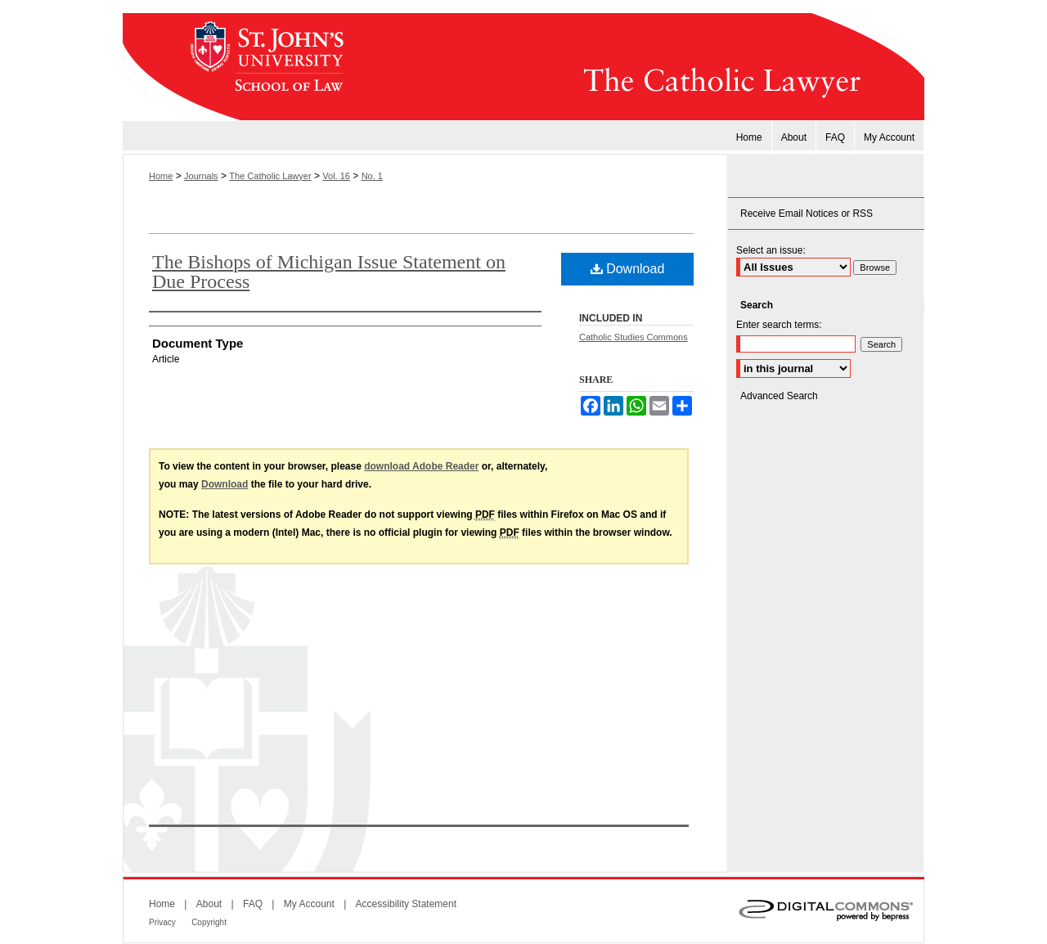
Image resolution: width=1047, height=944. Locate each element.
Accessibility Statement (406, 904)
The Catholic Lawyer (642, 67)
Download (628, 269)
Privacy (162, 922)
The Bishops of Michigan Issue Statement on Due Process (329, 271)
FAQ (253, 904)
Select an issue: (771, 250)
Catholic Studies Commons (633, 337)
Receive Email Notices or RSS (806, 213)
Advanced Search (779, 396)
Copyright (209, 922)
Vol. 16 (336, 176)
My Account (309, 904)
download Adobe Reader (421, 466)
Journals (201, 176)
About (209, 904)
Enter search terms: (779, 324)
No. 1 (372, 176)
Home (161, 176)
